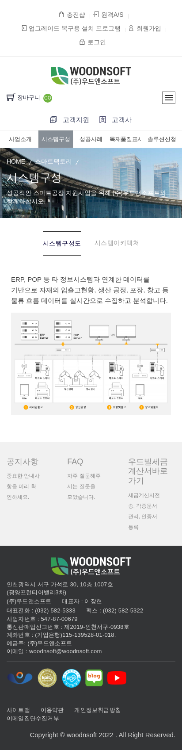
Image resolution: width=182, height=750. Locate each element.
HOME (16, 161)
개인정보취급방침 (97, 710)
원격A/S (108, 14)
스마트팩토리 (53, 161)
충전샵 (71, 14)
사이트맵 (18, 710)
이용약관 (52, 710)
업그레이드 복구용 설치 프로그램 (71, 28)
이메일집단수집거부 (33, 718)
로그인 (92, 42)
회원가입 (145, 28)
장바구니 (23, 97)
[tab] (62, 243)
